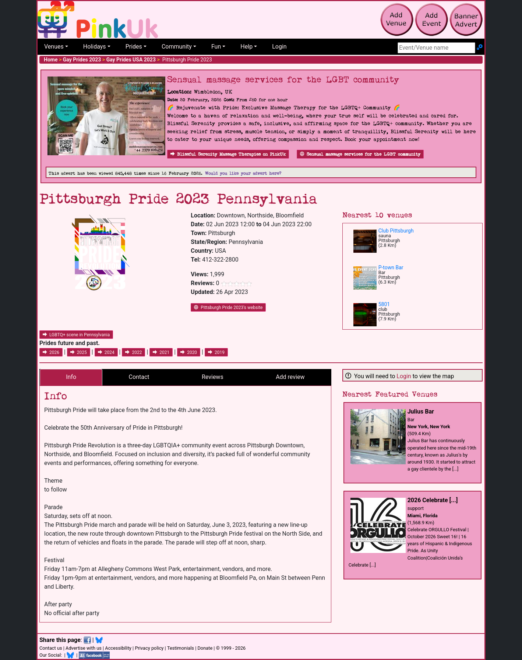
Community (177, 46)
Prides (134, 46)
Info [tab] (71, 376)
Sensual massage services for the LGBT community (360, 154)
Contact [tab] (139, 376)
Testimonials (180, 648)
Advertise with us (84, 648)
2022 (133, 352)
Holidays (94, 46)
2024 (106, 352)
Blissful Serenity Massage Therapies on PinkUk (228, 154)
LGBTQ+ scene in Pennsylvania (76, 334)
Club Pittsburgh (396, 231)
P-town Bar (390, 267)
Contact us (50, 648)
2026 (51, 352)
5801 (384, 304)
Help (246, 46)
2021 (161, 352)
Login (279, 46)
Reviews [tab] (212, 376)
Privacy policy (149, 648)
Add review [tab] (290, 376)
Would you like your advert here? (243, 173)
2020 (188, 352)
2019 (216, 352)
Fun (216, 46)
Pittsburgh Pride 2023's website (228, 307)
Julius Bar (421, 411)
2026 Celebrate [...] (433, 500)
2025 (78, 352)
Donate (204, 648)
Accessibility (118, 648)
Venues (54, 46)
